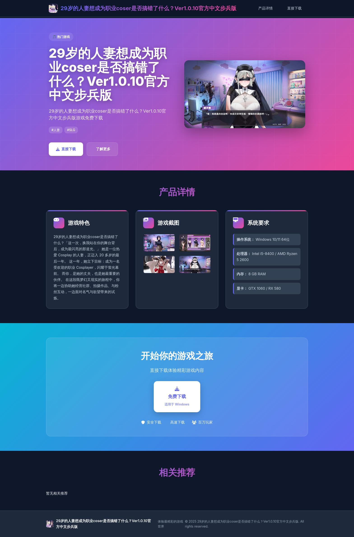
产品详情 (265, 8)
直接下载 (294, 8)
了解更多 (103, 149)
